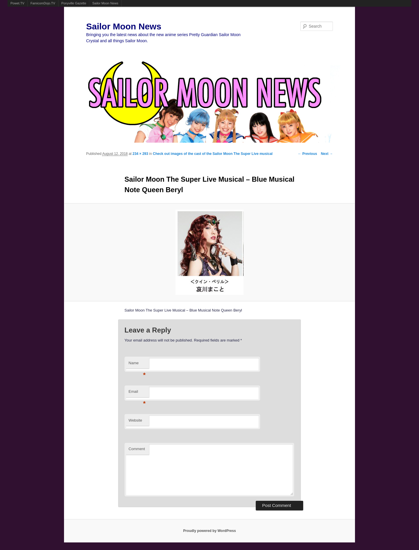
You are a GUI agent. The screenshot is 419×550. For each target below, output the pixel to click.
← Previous (307, 154)
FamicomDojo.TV (43, 3)
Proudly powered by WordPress (209, 531)
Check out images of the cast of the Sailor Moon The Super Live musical (212, 154)
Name (137, 365)
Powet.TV (17, 3)
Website (135, 420)
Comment (137, 449)
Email (137, 393)
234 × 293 (140, 154)
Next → (327, 154)
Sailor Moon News (105, 3)
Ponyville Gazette (73, 3)
